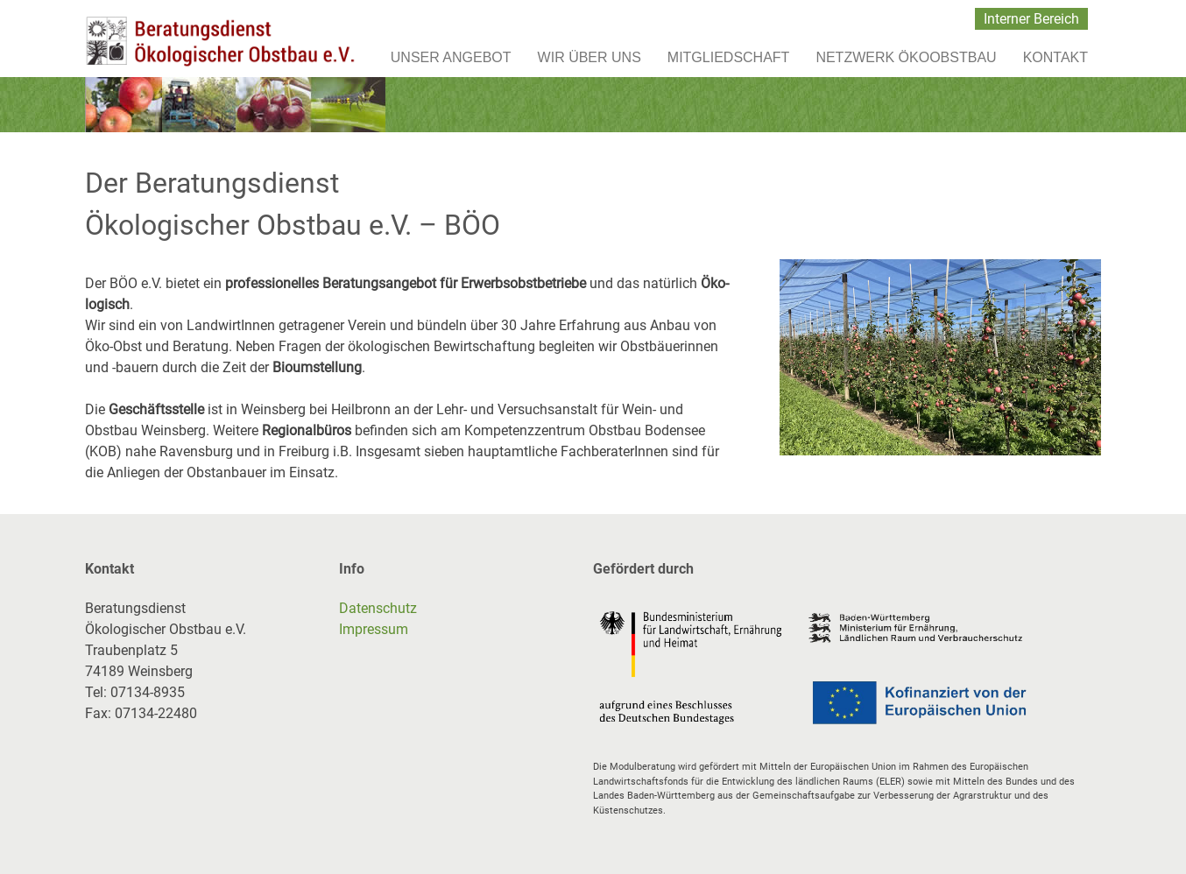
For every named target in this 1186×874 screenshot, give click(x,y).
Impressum (373, 629)
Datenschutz (378, 608)
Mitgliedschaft (728, 57)
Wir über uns (589, 57)
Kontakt (1055, 57)
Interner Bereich (1031, 19)
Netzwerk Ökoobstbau (905, 57)
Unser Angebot (451, 57)
